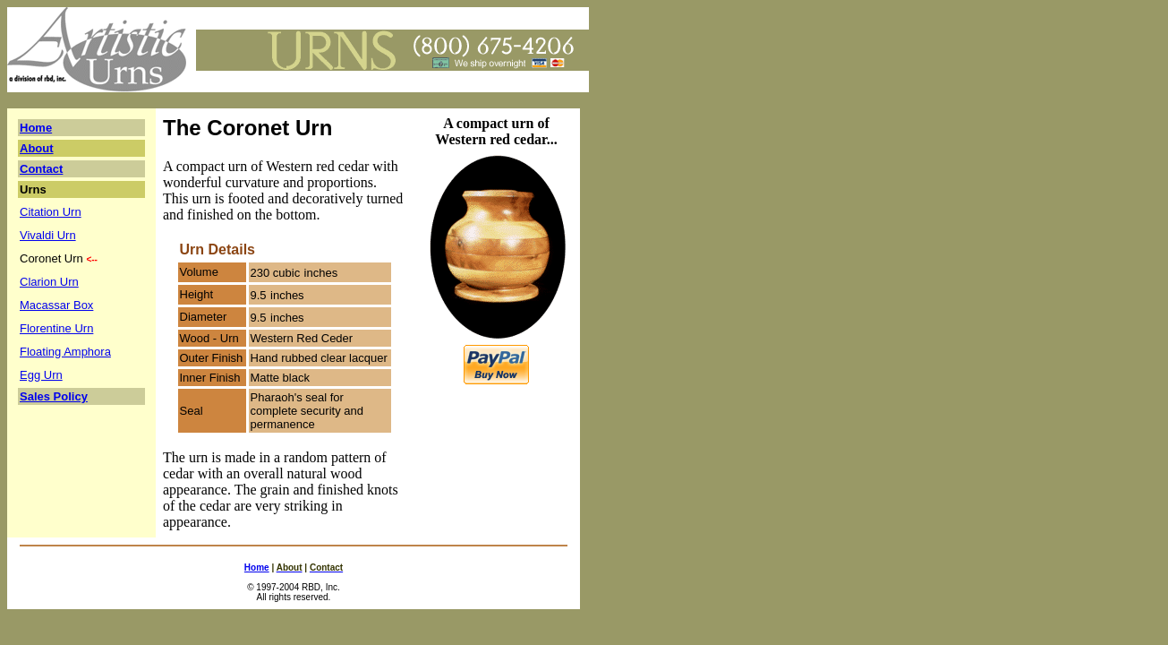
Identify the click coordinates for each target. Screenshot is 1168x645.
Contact (41, 169)
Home (36, 127)
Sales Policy (54, 396)
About (37, 148)
